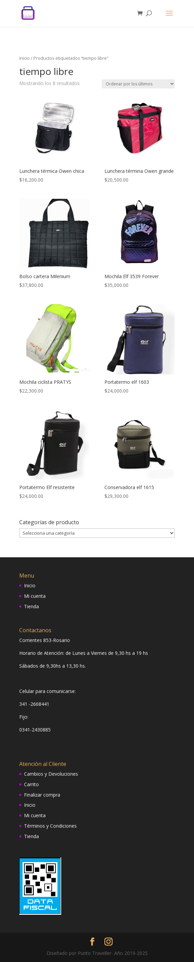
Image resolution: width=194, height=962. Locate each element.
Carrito (31, 784)
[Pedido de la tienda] (138, 83)
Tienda (31, 606)
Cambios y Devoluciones (51, 774)
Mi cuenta (35, 596)
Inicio (24, 58)
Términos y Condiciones (50, 826)
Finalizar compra (42, 795)
